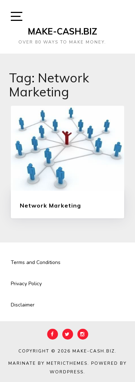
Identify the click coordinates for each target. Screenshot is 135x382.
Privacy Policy (26, 283)
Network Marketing (50, 205)
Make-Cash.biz (62, 31)
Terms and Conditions (35, 262)
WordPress (67, 372)
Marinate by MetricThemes (47, 363)
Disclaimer (23, 304)
